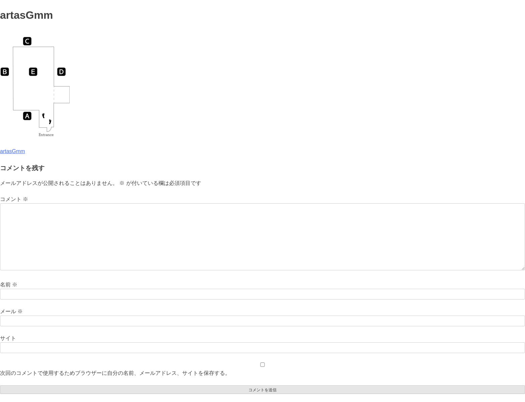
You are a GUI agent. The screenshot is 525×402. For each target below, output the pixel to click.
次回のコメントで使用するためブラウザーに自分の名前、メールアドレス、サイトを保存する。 (115, 373)
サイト (8, 338)
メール (11, 311)
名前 (8, 284)
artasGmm (12, 151)
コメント (14, 199)
